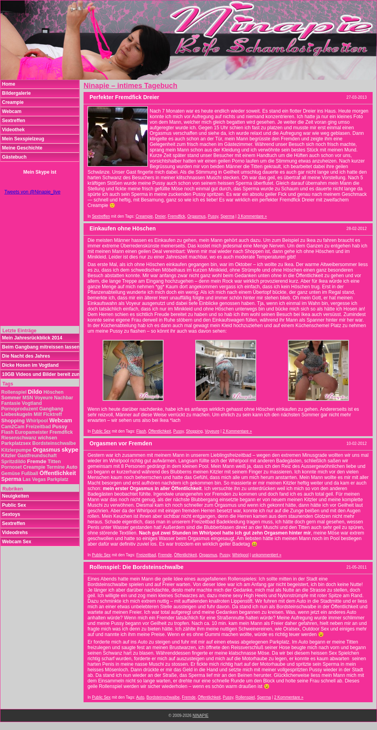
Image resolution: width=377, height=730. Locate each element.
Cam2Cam (13, 426)
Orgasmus (196, 216)
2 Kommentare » (237, 431)
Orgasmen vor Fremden (120, 443)
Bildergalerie (16, 93)
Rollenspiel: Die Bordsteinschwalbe (136, 567)
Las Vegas (34, 479)
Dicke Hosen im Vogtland (30, 365)
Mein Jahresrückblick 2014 (32, 338)
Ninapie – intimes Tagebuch (130, 86)
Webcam (11, 111)
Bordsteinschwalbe (163, 697)
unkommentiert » (266, 555)
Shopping (194, 431)
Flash (141, 431)
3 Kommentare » (252, 216)
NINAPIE (200, 715)
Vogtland (32, 403)
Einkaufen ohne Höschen (122, 228)
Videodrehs (15, 532)
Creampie (143, 216)
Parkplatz (57, 479)
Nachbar (63, 397)
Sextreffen (101, 216)
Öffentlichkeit (159, 431)
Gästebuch (14, 157)
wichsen (47, 438)
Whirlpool (240, 555)
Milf (38, 414)
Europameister (31, 432)
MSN (28, 397)
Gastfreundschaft (37, 455)
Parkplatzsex (16, 443)
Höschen (54, 392)
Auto (140, 697)
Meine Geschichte (22, 148)
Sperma (227, 216)
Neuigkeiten (15, 496)
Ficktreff (52, 414)
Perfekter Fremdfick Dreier (124, 97)
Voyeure (212, 431)
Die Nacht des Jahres (26, 356)
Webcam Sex (16, 541)
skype (69, 449)
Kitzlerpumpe (16, 450)
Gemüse (10, 473)
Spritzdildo (13, 461)
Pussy (213, 216)
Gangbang (51, 409)
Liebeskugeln (16, 414)
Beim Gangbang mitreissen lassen (40, 347)
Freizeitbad (146, 555)
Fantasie (11, 403)
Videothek (13, 129)
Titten (54, 461)
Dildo (35, 392)
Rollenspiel (245, 697)
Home (8, 84)
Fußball (29, 473)
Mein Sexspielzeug (23, 139)
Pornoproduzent (19, 409)
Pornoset (11, 467)
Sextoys (11, 514)
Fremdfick (176, 216)
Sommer (11, 397)
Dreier (160, 216)
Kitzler (8, 455)
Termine (56, 467)
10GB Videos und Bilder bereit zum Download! (40, 374)
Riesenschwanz (18, 438)
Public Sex (101, 431)
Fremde (164, 555)
